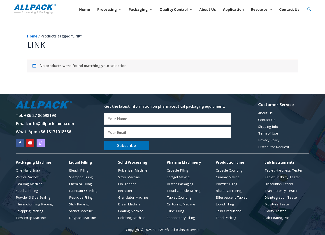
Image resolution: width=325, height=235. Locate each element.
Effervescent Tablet (231, 197)
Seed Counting (27, 190)
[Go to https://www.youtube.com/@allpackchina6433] (30, 143)
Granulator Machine (133, 197)
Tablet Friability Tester (282, 177)
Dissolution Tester (279, 183)
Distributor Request (273, 146)
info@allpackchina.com (51, 123)
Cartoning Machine (181, 204)
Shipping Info (268, 126)
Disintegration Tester (281, 197)
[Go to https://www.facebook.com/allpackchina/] (20, 143)
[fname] (167, 119)
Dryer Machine (129, 204)
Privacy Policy (268, 140)
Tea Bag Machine (29, 183)
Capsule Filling (177, 170)
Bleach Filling (78, 170)
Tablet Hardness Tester (284, 170)
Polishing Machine (131, 217)
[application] (119, 9)
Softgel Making (178, 177)
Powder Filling (226, 183)
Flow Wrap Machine (31, 217)
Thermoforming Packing (34, 204)
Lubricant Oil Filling (83, 190)
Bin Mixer (125, 190)
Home (32, 36)
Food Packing (226, 217)
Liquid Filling (225, 204)
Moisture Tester (277, 204)
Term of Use (268, 133)
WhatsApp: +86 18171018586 (43, 131)
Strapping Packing (29, 211)
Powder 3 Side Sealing (33, 197)
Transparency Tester (281, 190)
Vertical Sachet (27, 177)
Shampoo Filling (81, 177)
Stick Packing (79, 204)
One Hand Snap (28, 170)
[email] (167, 133)
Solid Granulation (228, 211)
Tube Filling (175, 211)
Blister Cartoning (229, 190)
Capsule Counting (229, 170)
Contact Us (266, 119)
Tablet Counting (179, 197)
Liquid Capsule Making (184, 190)
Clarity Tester (275, 211)
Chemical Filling (80, 183)
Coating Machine (130, 211)
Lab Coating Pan (277, 217)
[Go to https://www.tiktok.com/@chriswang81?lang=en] (41, 143)
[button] (309, 9)
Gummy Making (227, 177)
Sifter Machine (129, 177)
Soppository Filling (181, 217)
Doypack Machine (82, 217)
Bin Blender (127, 183)
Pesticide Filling (81, 197)
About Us (265, 113)
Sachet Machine (81, 211)
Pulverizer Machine (132, 170)
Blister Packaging (180, 183)
